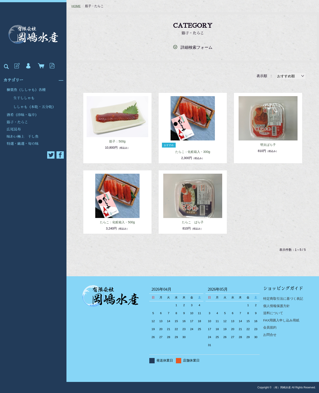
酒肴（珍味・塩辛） (23, 115)
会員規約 (269, 327)
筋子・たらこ (17, 122)
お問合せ (269, 334)
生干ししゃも (24, 98)
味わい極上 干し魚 (23, 136)
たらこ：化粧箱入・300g (192, 151)
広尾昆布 (14, 129)
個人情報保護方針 (276, 305)
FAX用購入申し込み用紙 (281, 320)
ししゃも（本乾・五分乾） (34, 107)
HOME (76, 6)
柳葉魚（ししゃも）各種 (26, 90)
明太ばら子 (268, 144)
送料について (273, 313)
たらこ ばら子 (193, 222)
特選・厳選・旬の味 (23, 144)
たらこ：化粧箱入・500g (117, 222)
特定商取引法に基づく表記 (283, 298)
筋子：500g (117, 141)
